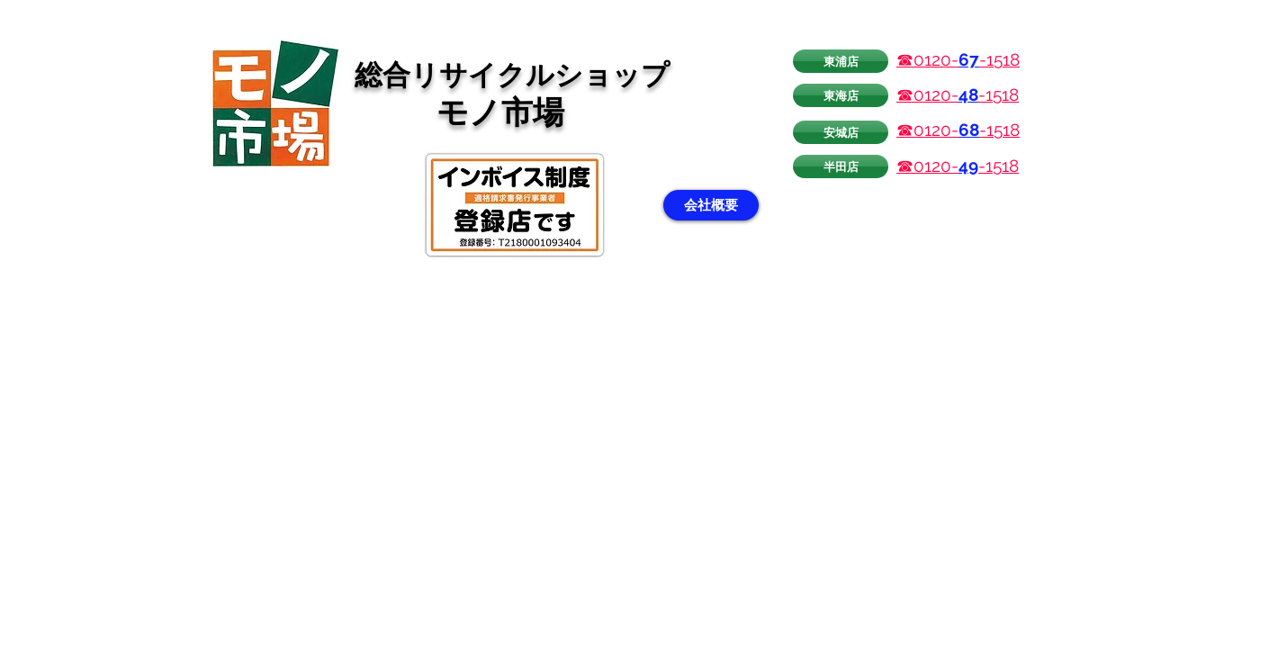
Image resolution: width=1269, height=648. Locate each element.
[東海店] (840, 95)
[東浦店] (840, 61)
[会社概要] (711, 205)
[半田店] (840, 166)
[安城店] (840, 132)
